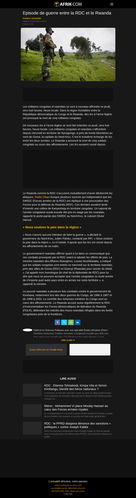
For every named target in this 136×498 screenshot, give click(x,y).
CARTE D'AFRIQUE (61, 485)
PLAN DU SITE (76, 485)
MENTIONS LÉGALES (76, 488)
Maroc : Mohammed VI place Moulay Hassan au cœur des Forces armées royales (76, 407)
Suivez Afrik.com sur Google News (46, 350)
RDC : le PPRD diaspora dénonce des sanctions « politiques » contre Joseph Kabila (77, 425)
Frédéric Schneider (32, 18)
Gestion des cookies (77, 491)
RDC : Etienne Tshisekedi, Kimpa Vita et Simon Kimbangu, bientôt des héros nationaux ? (75, 387)
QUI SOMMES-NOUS (59, 488)
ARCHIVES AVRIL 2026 (59, 491)
